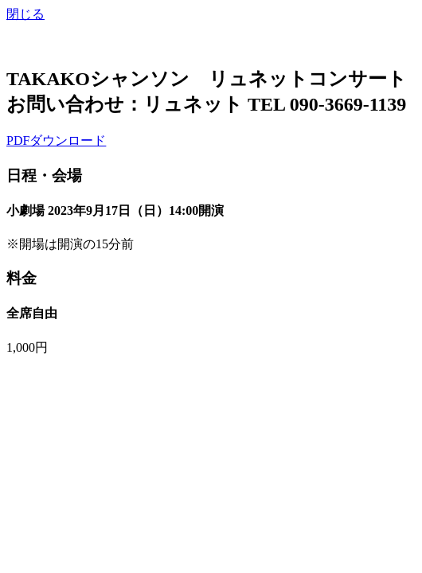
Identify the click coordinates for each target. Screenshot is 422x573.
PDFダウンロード (56, 140)
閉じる (25, 14)
